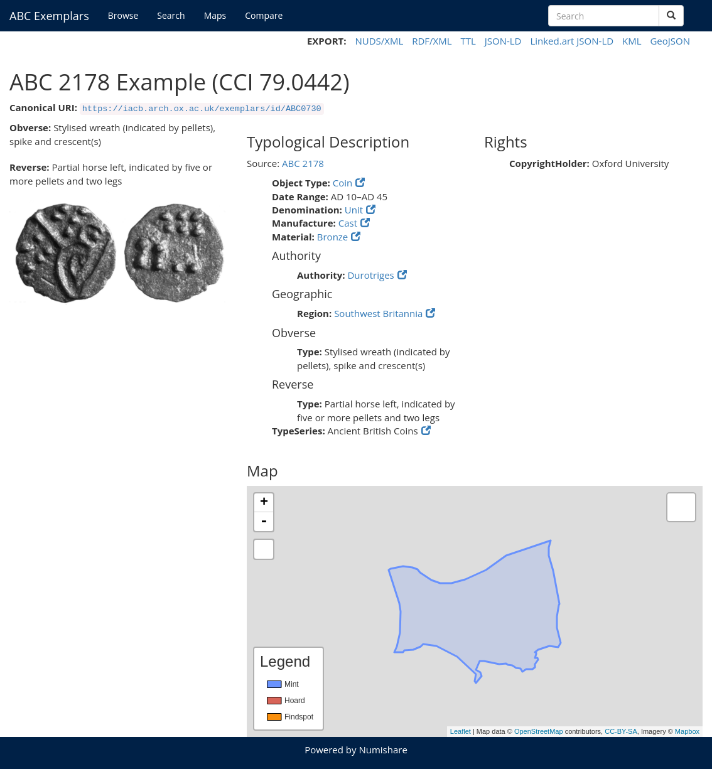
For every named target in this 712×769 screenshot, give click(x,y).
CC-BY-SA (621, 731)
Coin (342, 182)
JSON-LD (503, 41)
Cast (347, 223)
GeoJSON (670, 41)
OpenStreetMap (538, 731)
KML (632, 41)
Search (171, 15)
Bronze (332, 236)
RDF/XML (431, 41)
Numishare (383, 749)
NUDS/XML (379, 41)
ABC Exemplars (49, 15)
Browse (123, 15)
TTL (467, 41)
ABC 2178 (303, 163)
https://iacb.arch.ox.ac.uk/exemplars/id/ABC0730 (201, 109)
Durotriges (370, 275)
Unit (354, 209)
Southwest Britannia (378, 313)
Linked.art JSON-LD (571, 41)
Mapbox (687, 731)
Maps (215, 15)
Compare (264, 15)
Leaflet (460, 731)
